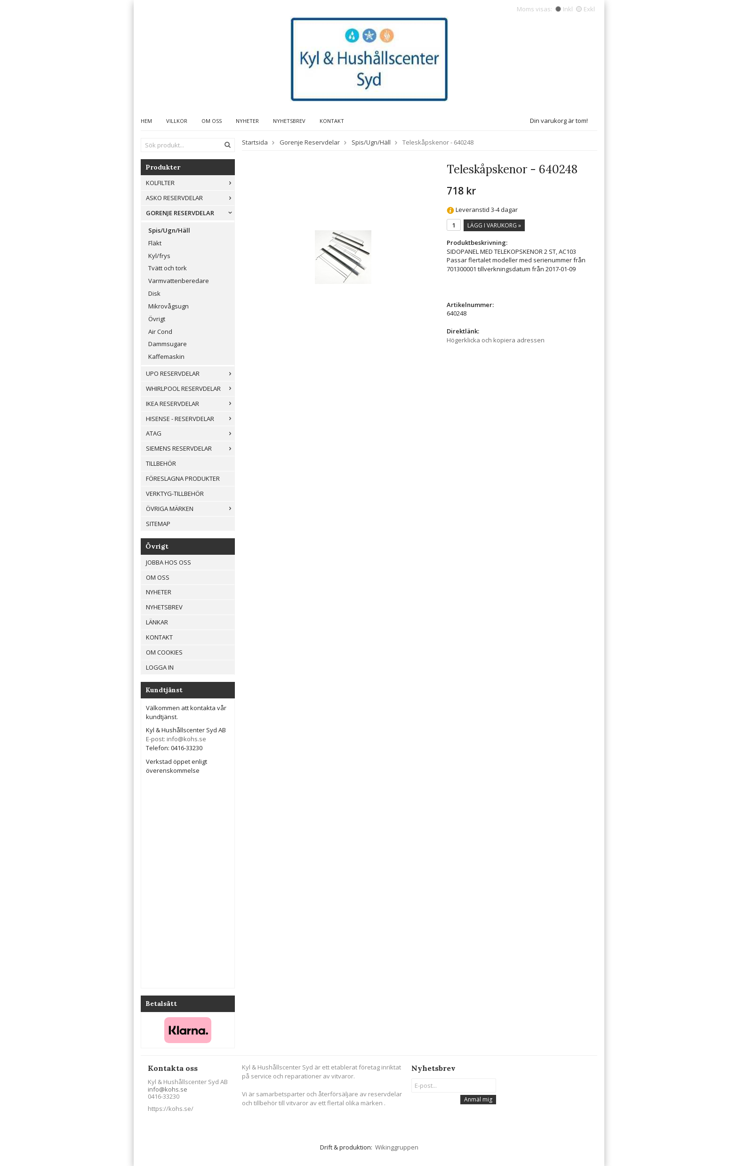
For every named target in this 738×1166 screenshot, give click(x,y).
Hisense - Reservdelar (190, 418)
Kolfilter (190, 182)
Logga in (160, 667)
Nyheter (247, 120)
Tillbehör (161, 463)
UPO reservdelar (190, 373)
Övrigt (156, 319)
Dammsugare (167, 344)
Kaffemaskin (166, 356)
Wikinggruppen (396, 1147)
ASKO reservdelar (190, 198)
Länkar (157, 622)
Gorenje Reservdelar (190, 213)
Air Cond (160, 331)
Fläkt (154, 243)
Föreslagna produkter (183, 478)
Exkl (585, 9)
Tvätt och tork (167, 268)
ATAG (190, 433)
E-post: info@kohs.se (176, 739)
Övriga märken (190, 508)
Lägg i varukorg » (494, 225)
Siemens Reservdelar (190, 448)
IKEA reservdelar (190, 403)
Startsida (255, 142)
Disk (154, 293)
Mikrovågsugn (168, 306)
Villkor (176, 120)
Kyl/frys (159, 255)
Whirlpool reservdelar (190, 388)
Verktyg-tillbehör (175, 493)
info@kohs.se (167, 1089)
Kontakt (332, 120)
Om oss (211, 120)
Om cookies (164, 652)
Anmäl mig (478, 1099)
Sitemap (158, 523)
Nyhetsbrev (289, 120)
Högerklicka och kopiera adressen (496, 340)
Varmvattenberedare (178, 280)
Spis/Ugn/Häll (169, 230)
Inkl (564, 9)
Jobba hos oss (168, 562)
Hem (146, 120)
